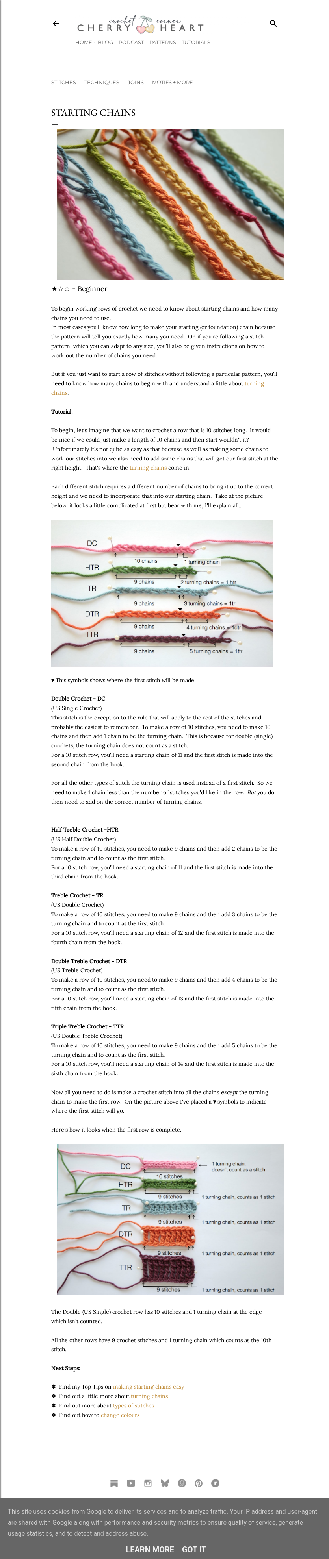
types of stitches (133, 1405)
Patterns (162, 42)
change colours (120, 1414)
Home (83, 42)
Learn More (150, 1549)
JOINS (136, 82)
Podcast (131, 42)
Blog (105, 42)
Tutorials (196, 42)
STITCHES (63, 82)
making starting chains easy (148, 1386)
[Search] (273, 22)
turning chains (148, 467)
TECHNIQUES (101, 82)
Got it (194, 1549)
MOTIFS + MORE (172, 82)
